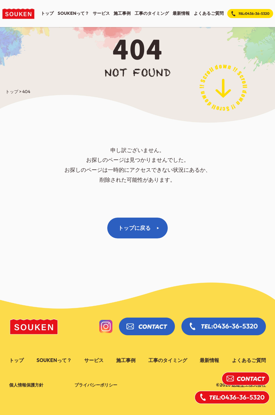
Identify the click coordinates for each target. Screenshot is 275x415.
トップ (47, 13)
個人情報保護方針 (26, 385)
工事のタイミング (152, 13)
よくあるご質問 (209, 13)
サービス (101, 13)
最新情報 (181, 13)
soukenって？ (73, 13)
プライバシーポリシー (95, 385)
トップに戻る (134, 227)
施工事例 (122, 13)
